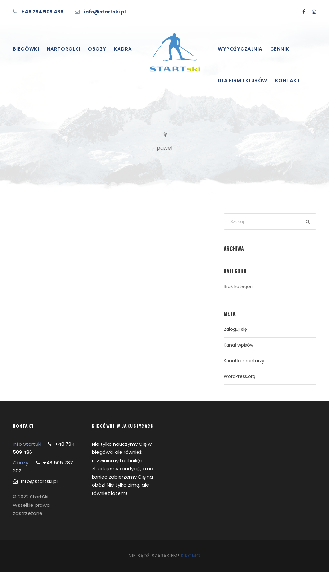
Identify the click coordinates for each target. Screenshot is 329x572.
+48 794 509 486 (43, 11)
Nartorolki (63, 49)
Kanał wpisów (238, 345)
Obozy (97, 49)
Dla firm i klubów (242, 80)
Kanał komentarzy (244, 360)
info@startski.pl (105, 11)
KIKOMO (190, 555)
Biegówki (26, 49)
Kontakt (287, 80)
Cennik (279, 49)
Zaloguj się (235, 329)
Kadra (123, 49)
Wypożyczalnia (240, 49)
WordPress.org (239, 376)
